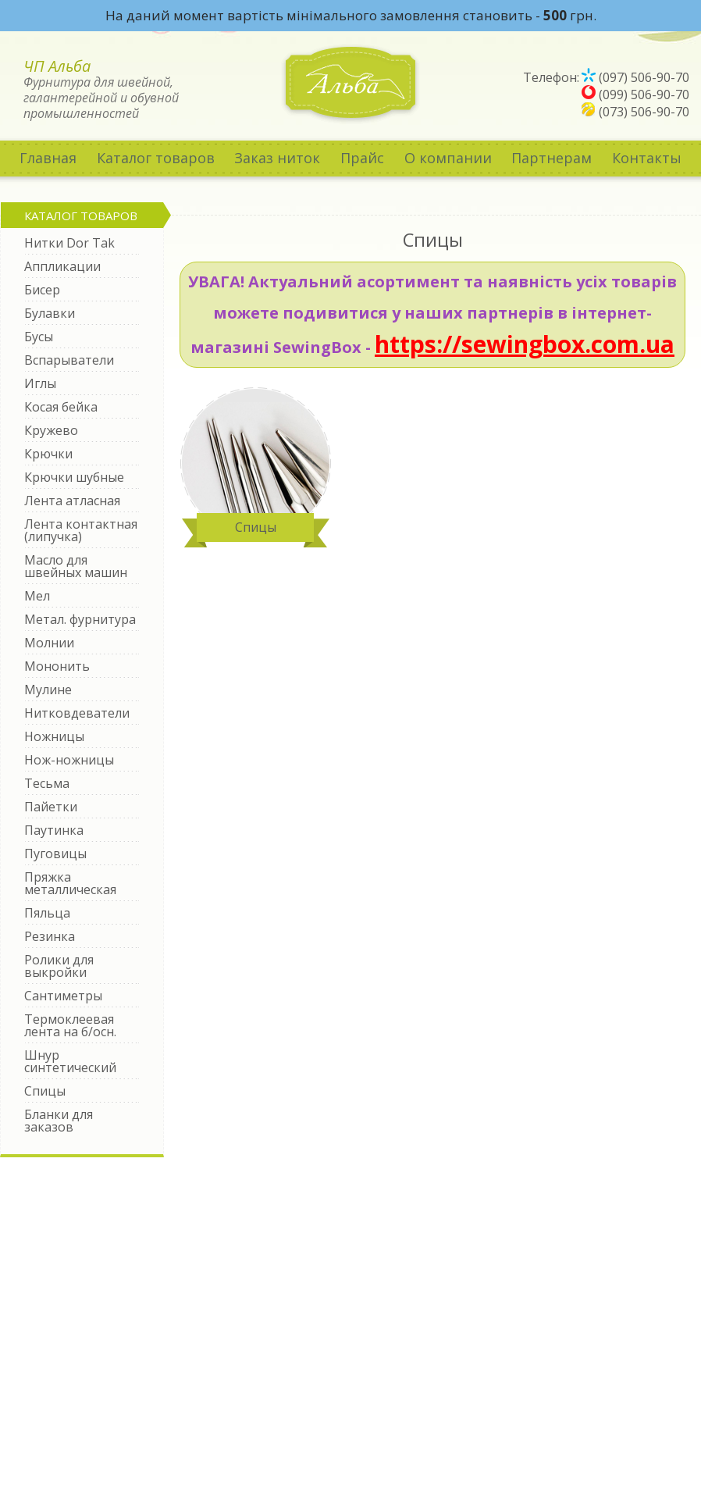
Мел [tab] (37, 595)
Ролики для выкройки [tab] (59, 966)
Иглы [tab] (40, 383)
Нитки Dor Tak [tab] (69, 242)
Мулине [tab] (48, 689)
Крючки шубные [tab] (74, 477)
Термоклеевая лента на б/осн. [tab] (70, 1025)
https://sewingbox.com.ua (524, 344)
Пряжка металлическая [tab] (70, 883)
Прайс (362, 157)
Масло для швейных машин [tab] (75, 566)
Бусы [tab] (38, 336)
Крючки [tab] (48, 453)
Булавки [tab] (49, 313)
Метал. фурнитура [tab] (80, 619)
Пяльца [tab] (47, 912)
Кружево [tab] (51, 430)
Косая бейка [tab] (61, 406)
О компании (448, 157)
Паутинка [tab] (54, 830)
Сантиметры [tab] (63, 995)
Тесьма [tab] (46, 783)
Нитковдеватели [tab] (77, 713)
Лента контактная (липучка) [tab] (80, 530)
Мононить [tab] (57, 666)
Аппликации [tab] (62, 266)
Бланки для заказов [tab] (58, 1120)
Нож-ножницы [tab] (69, 759)
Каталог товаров (156, 157)
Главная (48, 157)
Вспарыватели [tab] (69, 360)
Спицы (255, 527)
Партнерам (551, 157)
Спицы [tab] (45, 1090)
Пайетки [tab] (50, 806)
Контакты (646, 157)
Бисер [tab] (42, 289)
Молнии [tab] (49, 642)
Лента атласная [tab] (72, 500)
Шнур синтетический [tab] (70, 1061)
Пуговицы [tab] (55, 853)
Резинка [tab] (49, 936)
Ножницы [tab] (54, 736)
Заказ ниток (277, 157)
